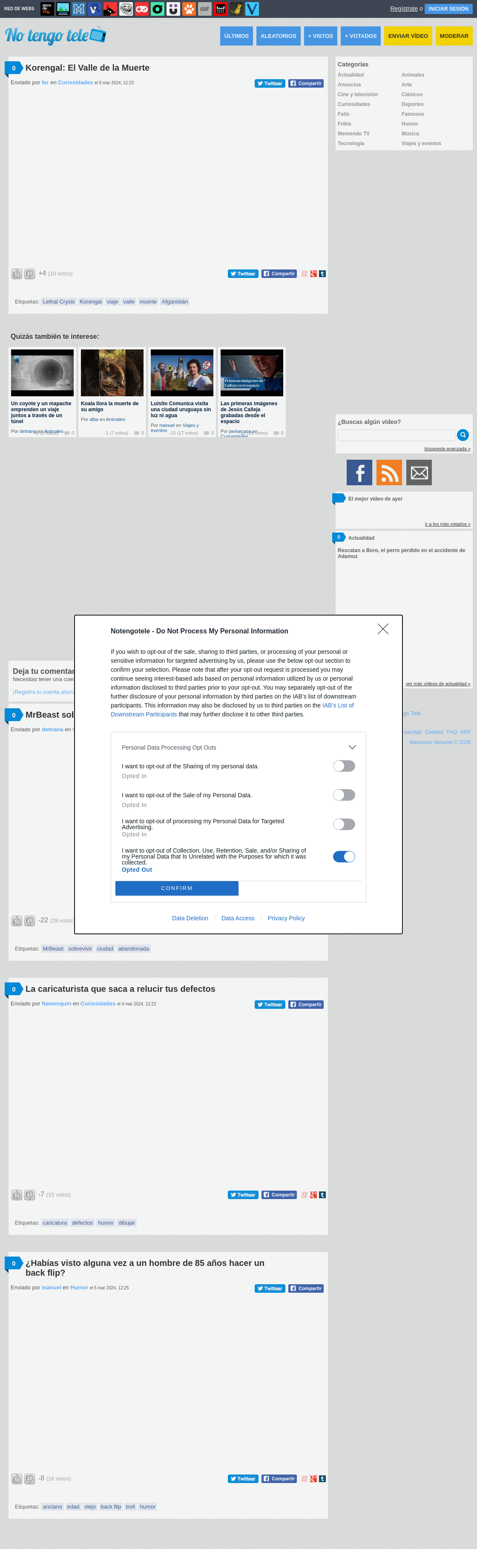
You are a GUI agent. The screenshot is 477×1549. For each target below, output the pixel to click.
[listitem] (238, 747)
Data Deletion (190, 918)
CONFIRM (177, 888)
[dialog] (238, 774)
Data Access (238, 918)
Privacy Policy (286, 918)
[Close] (386, 632)
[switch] (344, 766)
